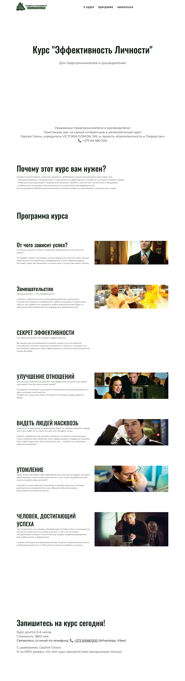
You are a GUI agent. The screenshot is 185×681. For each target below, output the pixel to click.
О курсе (89, 6)
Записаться (125, 6)
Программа (105, 6)
